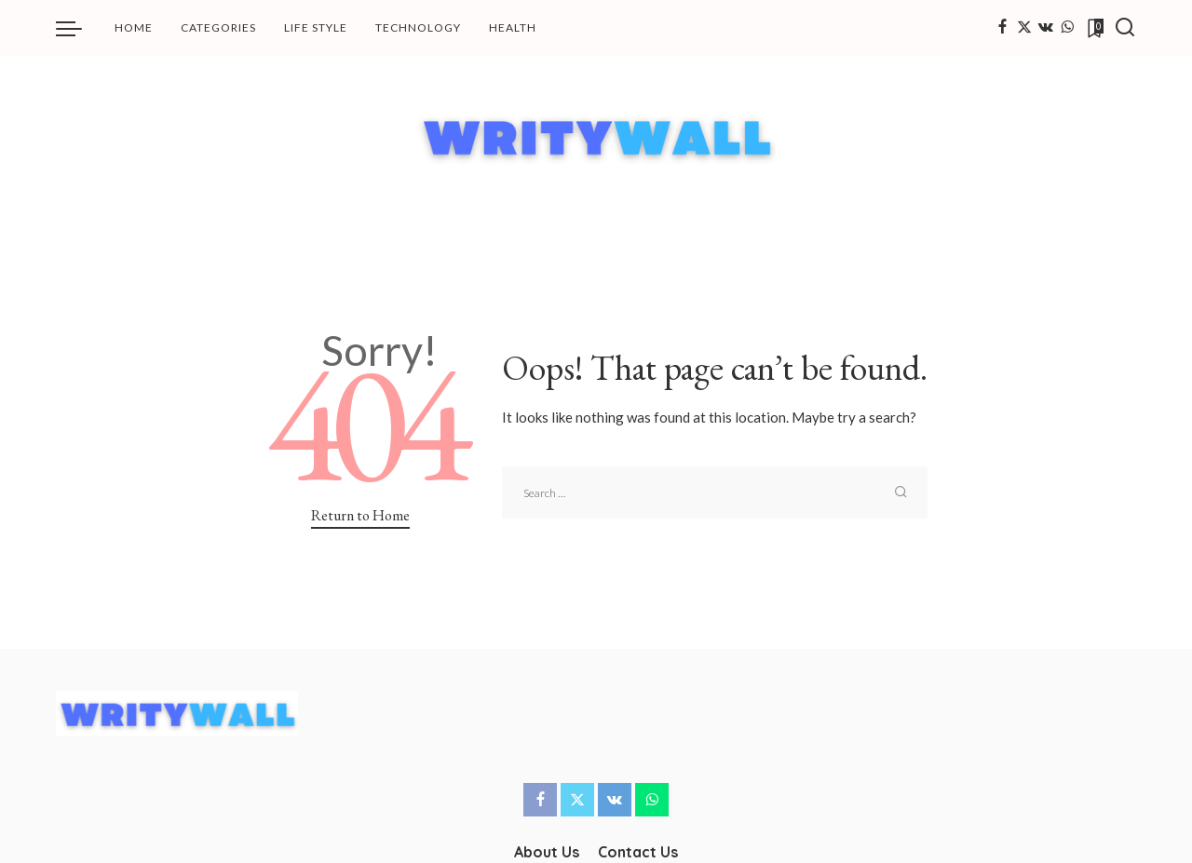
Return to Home (360, 515)
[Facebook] (1002, 28)
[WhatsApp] (1067, 28)
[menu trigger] (78, 28)
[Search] (1125, 28)
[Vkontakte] (1045, 28)
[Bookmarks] (1094, 28)
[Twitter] (1024, 28)
